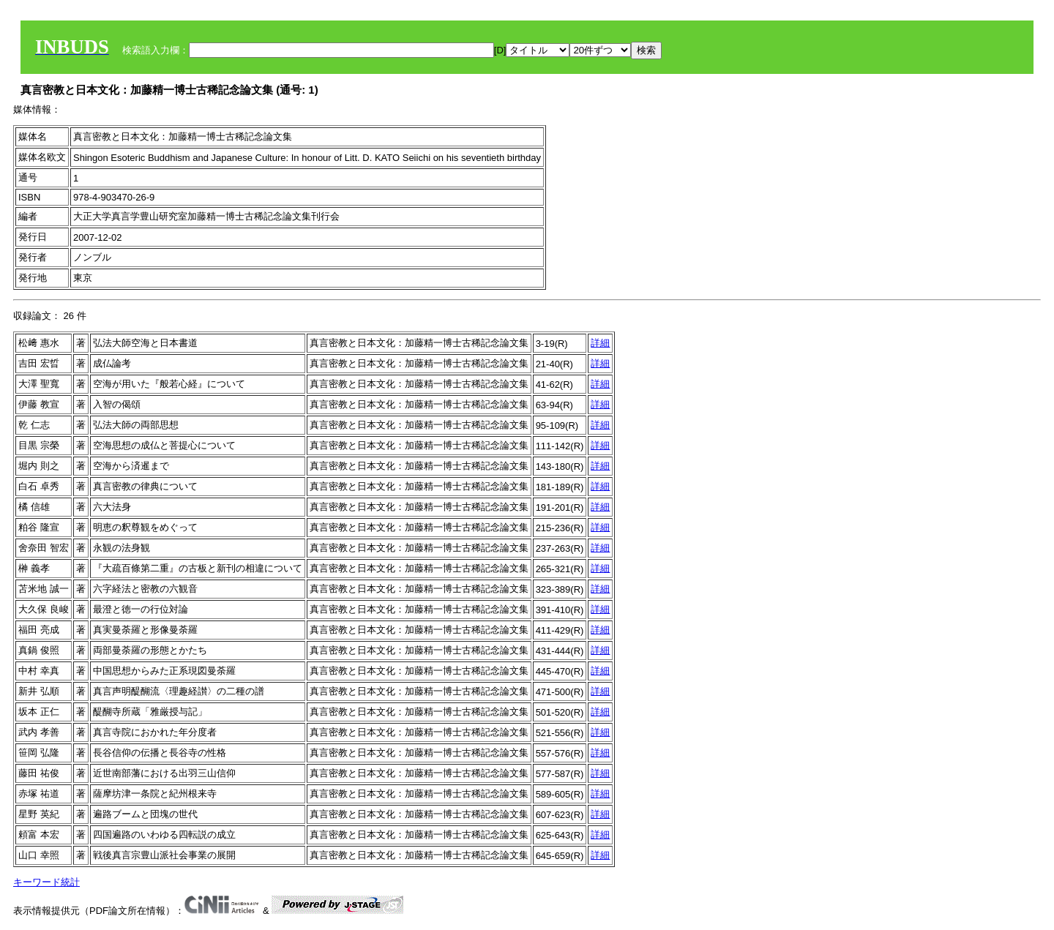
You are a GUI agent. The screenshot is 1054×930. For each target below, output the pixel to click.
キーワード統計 (46, 882)
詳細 (600, 342)
